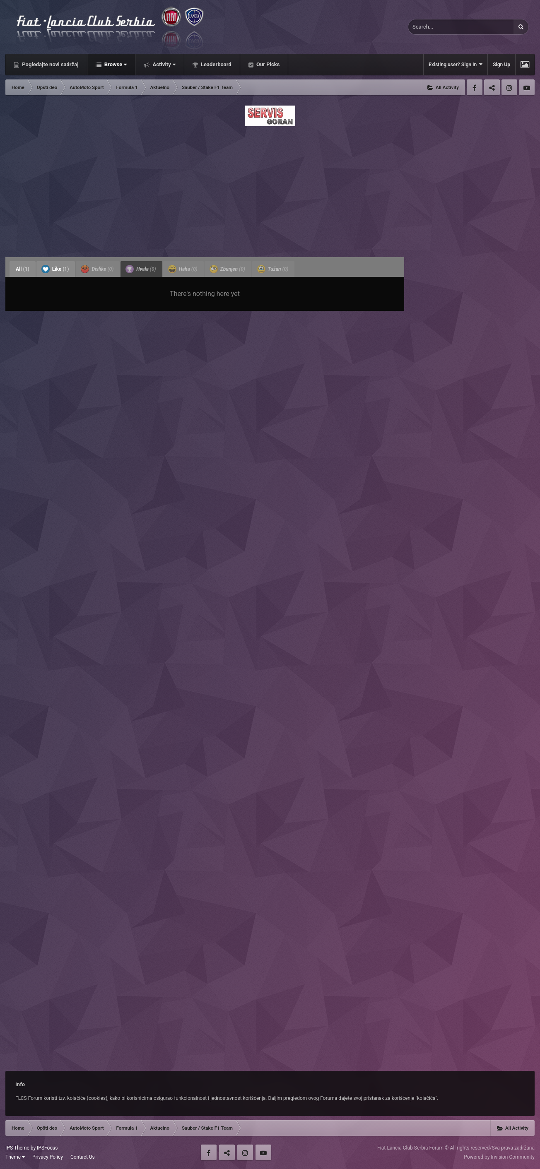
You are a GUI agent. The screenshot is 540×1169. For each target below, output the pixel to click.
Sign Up (501, 64)
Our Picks (267, 64)
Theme (15, 1157)
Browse (115, 64)
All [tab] (22, 269)
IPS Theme (17, 1148)
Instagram (509, 87)
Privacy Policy (47, 1157)
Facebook (474, 87)
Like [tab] (55, 269)
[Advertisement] (270, 189)
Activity (163, 64)
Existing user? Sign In (455, 64)
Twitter (492, 87)
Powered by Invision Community (499, 1157)
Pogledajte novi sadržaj (50, 64)
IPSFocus (47, 1148)
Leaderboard (215, 64)
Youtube (527, 87)
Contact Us (82, 1157)
